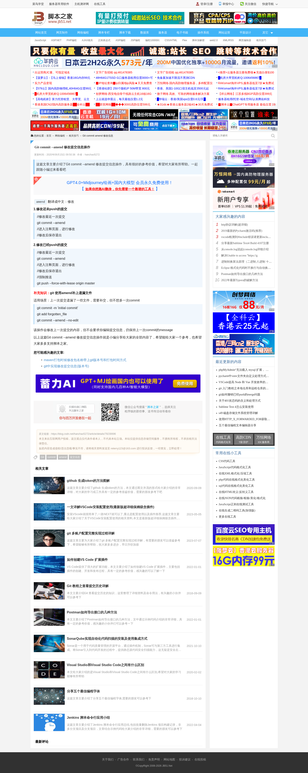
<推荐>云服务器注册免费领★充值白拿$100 (246, 72)
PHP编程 (72, 40)
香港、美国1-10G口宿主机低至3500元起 (183, 88)
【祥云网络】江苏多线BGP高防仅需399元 (245, 93)
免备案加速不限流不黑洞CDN (176, 77)
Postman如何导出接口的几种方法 (92, 612)
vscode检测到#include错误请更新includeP (246, 237)
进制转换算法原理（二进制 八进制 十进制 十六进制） (255, 261)
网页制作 (62, 32)
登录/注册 (206, 4)
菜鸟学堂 (38, 4)
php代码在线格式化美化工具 (237, 479)
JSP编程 (135, 40)
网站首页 (41, 32)
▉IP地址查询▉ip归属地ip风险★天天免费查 (124, 83)
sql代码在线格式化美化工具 (236, 485)
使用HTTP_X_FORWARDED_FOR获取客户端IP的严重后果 (256, 419)
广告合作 (123, 759)
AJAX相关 (87, 40)
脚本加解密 (198, 40)
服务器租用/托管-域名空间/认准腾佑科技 (244, 99)
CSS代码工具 (227, 461)
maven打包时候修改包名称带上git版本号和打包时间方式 (85, 360)
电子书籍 (182, 32)
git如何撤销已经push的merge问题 (239, 394)
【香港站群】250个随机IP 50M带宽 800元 (123, 88)
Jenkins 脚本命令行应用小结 (88, 717)
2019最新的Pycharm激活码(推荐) (241, 230)
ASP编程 (120, 40)
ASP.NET (56, 40)
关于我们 (108, 759)
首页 (48, 135)
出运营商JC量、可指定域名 (52, 72)
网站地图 (169, 759)
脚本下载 (125, 32)
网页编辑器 (245, 40)
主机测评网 (81, 4)
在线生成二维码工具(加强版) (237, 510)
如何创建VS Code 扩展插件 (87, 559)
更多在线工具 (227, 516)
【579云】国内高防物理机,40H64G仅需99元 (63, 88)
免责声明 (154, 759)
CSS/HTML (171, 40)
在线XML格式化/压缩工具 (235, 473)
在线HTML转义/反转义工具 (236, 492)
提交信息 (75, 457)
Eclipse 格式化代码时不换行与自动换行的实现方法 (253, 267)
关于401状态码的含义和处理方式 (240, 400)
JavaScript (40, 40)
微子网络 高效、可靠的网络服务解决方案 (183, 93)
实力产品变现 (43, 83)
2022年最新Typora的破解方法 (239, 280)
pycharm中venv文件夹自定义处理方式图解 (245, 376)
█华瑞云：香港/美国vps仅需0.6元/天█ (181, 99)
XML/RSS (228, 40)
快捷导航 (270, 4)
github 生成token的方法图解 (88, 480)
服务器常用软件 (59, 4)
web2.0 (214, 40)
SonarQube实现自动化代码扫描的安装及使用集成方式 (107, 638)
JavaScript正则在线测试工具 (236, 504)
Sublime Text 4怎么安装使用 (236, 406)
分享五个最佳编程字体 (83, 691)
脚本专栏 (104, 32)
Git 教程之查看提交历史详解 (88, 586)
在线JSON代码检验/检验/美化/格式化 (242, 498)
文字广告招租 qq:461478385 (114, 72)
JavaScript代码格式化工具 (235, 467)
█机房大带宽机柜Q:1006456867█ (239, 77)
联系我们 (138, 759)
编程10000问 (152, 40)
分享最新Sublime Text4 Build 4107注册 (245, 243)
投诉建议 (185, 759)
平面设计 (245, 32)
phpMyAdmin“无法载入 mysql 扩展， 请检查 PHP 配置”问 (255, 369)
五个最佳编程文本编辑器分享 (237, 425)
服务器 (162, 32)
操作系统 (203, 32)
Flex (184, 40)
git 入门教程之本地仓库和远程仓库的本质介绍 (248, 388)
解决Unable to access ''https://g (239, 255)
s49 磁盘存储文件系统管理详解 (238, 413)
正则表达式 (104, 40)
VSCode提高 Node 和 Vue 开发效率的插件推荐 (248, 382)
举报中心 (228, 4)
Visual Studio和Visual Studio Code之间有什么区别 (105, 665)
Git (42, 457)
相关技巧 (261, 40)
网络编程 (83, 32)
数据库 (144, 32)
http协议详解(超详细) (234, 224)
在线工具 (99, 4)
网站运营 (224, 32)
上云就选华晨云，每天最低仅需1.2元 (119, 99)
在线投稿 (200, 759)
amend (63, 457)
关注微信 (250, 4)
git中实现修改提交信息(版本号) (66, 366)
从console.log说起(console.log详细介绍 (245, 249)
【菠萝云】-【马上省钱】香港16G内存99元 (62, 77)
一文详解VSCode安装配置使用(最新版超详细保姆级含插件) (110, 507)
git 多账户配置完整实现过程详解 (91, 533)
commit (52, 457)
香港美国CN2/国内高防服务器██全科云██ (62, 104)
